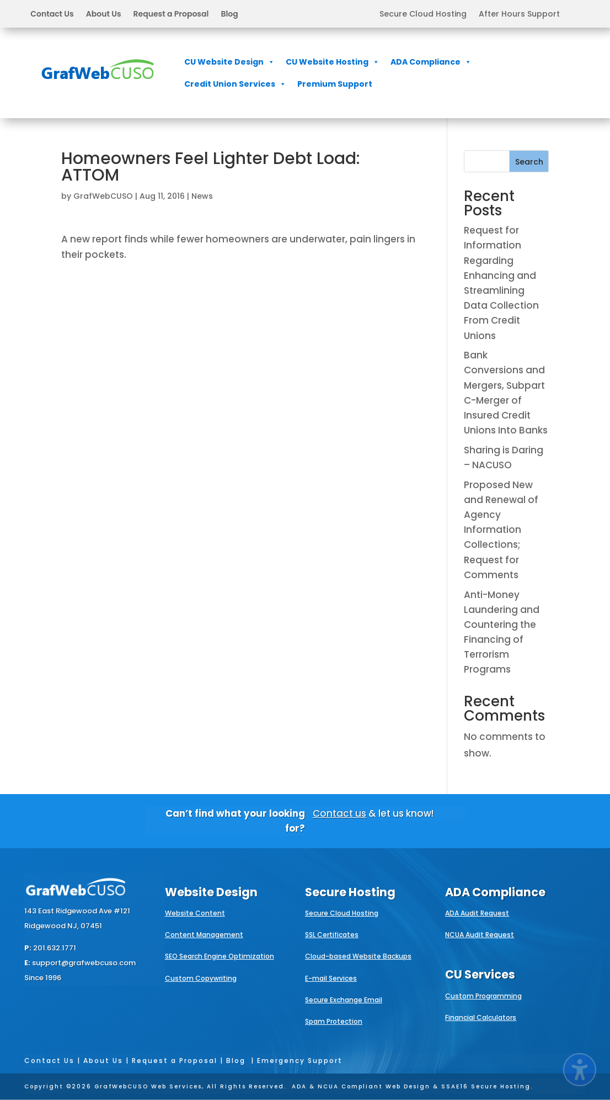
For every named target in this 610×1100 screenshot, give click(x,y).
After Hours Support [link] (519, 14)
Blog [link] (229, 14)
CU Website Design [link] (229, 62)
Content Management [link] (204, 934)
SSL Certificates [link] (331, 934)
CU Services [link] (480, 974)
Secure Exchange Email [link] (343, 999)
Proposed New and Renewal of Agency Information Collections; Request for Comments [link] (501, 529)
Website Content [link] (195, 913)
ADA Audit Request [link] (477, 913)
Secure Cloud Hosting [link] (423, 14)
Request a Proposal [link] (171, 14)
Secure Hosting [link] (350, 892)
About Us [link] (103, 14)
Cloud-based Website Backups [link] (358, 956)
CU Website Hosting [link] (332, 62)
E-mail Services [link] (331, 978)
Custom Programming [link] (483, 996)
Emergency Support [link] (300, 1060)
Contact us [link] (339, 813)
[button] (134, 14)
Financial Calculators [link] (480, 1017)
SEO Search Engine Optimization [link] (219, 956)
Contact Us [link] (51, 14)
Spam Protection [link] (333, 1021)
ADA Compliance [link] (431, 62)
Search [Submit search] (529, 161)
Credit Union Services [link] (235, 84)
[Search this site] (506, 161)
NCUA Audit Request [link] (479, 934)
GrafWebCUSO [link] (103, 196)
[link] (98, 86)
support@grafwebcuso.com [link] (84, 963)
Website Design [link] (211, 892)
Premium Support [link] (334, 83)
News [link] (202, 196)
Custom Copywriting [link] (201, 978)
